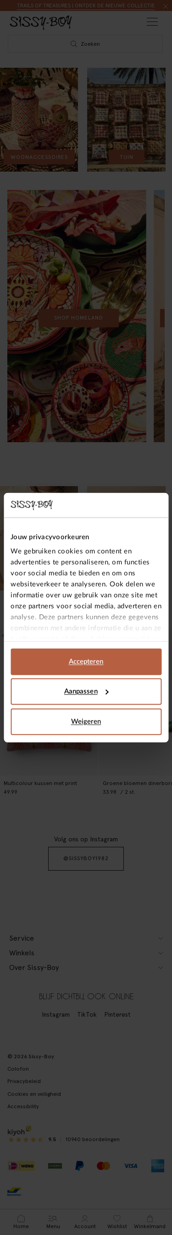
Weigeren (86, 721)
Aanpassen (86, 691)
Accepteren (86, 661)
